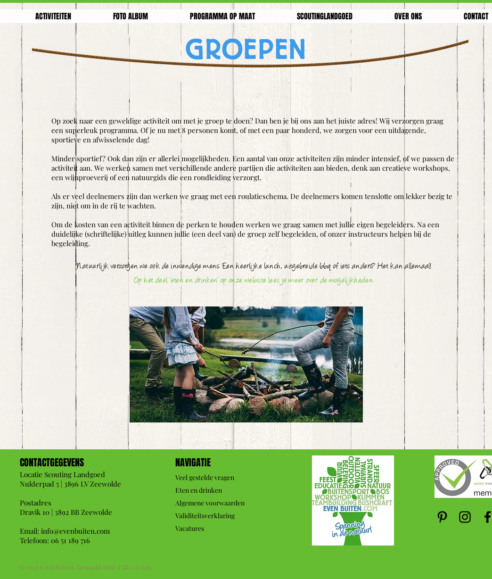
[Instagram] (465, 517)
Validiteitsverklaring (205, 515)
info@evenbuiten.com (75, 531)
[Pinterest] (442, 517)
